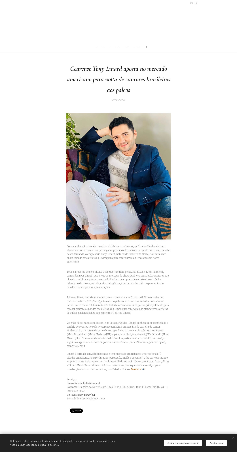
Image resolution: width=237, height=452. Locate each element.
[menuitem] (95, 47)
